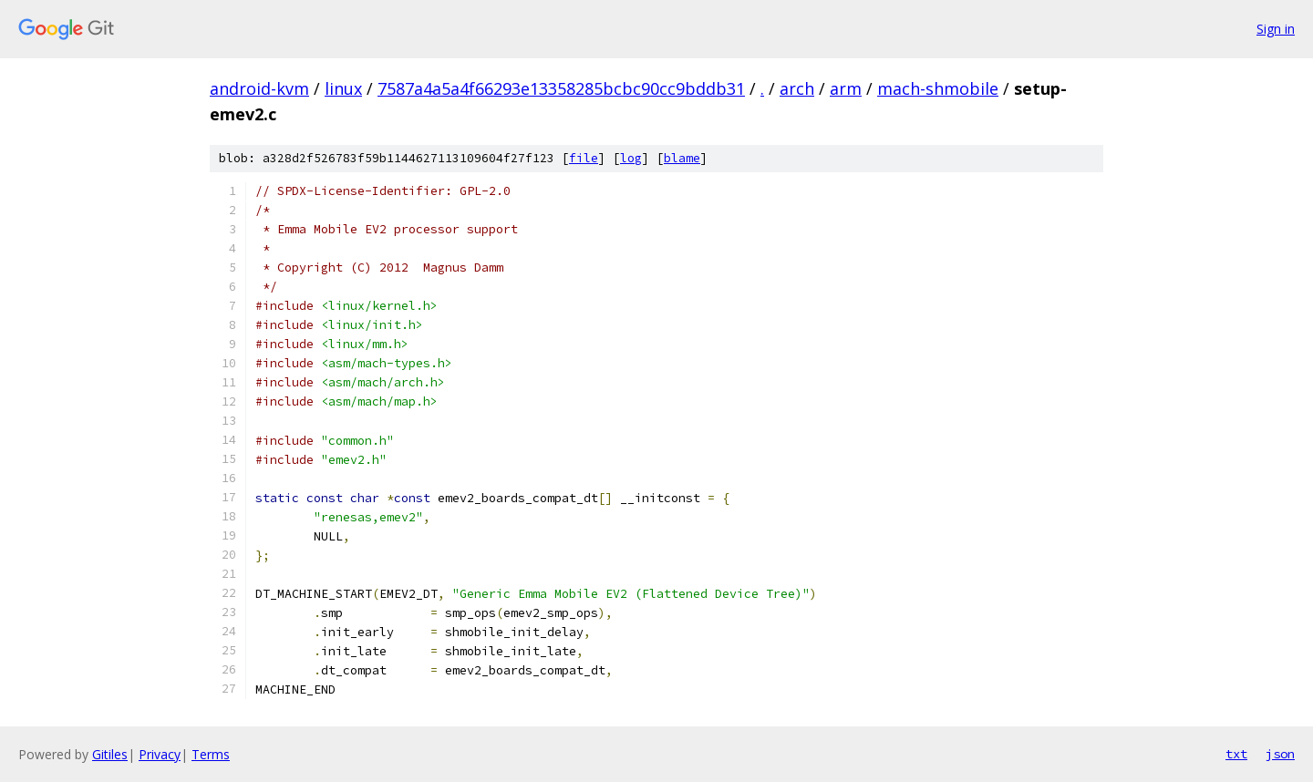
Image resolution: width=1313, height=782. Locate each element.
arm (846, 88)
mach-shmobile (937, 88)
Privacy (160, 754)
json (1280, 754)
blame (682, 158)
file (583, 158)
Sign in (1275, 28)
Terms (210, 754)
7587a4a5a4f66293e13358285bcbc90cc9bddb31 (561, 88)
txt (1236, 754)
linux (343, 88)
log (631, 158)
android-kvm (259, 88)
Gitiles (110, 754)
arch (797, 88)
